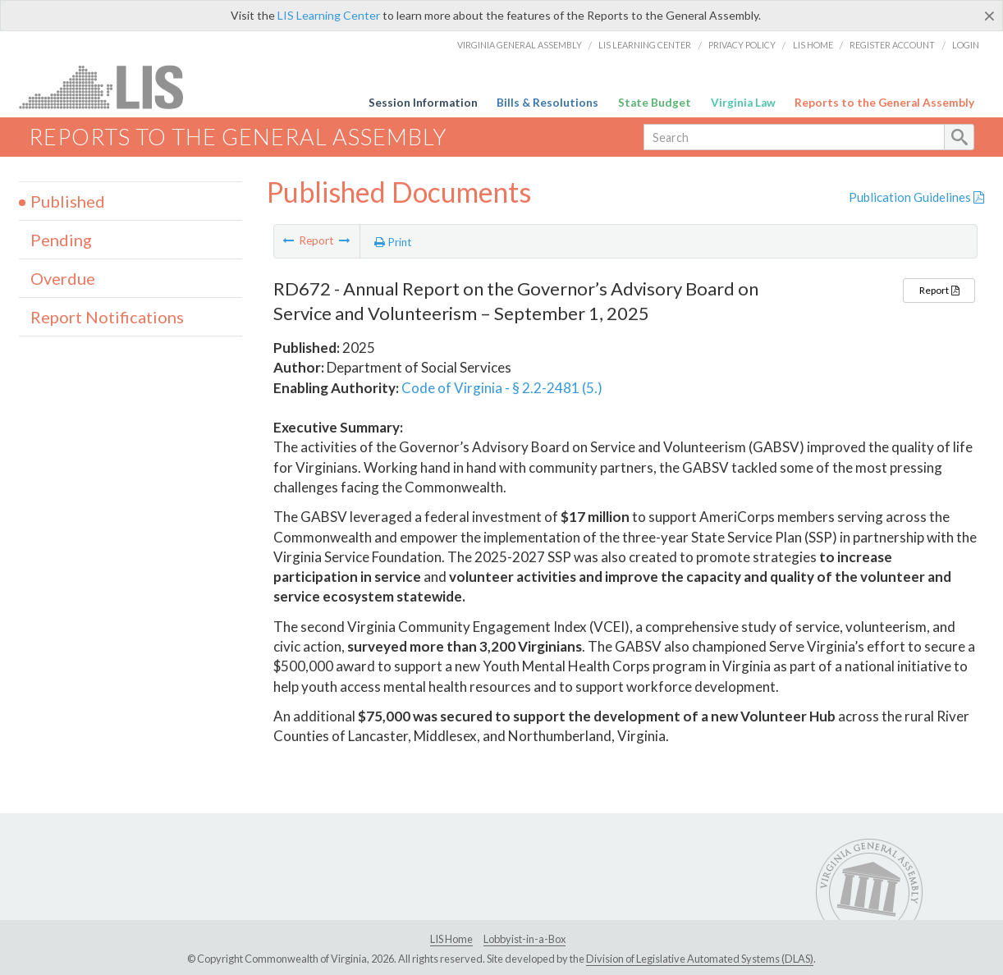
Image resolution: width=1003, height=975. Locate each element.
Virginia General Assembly (519, 44)
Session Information (423, 102)
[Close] (989, 15)
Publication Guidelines (916, 197)
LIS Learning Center (328, 15)
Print (393, 242)
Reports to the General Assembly (884, 102)
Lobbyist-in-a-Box (524, 938)
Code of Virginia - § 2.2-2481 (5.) (501, 387)
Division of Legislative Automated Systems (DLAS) (699, 958)
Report (939, 290)
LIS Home (813, 44)
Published (67, 201)
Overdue (62, 278)
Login (965, 44)
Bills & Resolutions (547, 102)
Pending (61, 239)
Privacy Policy (742, 44)
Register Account (892, 44)
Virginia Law (743, 102)
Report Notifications (107, 317)
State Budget (654, 102)
